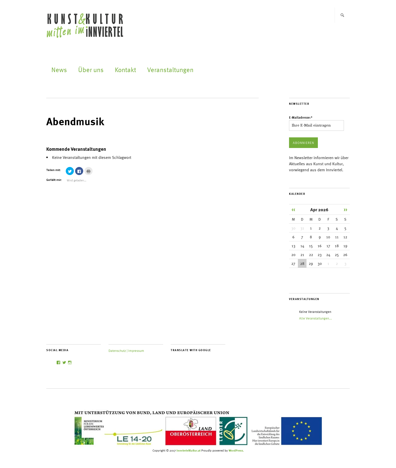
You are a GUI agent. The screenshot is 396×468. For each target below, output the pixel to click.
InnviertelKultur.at (189, 450)
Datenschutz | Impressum (126, 350)
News (59, 69)
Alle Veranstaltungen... (315, 318)
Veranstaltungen (170, 69)
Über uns (91, 69)
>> (345, 209)
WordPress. (236, 450)
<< (293, 209)
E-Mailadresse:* (300, 117)
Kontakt (125, 69)
